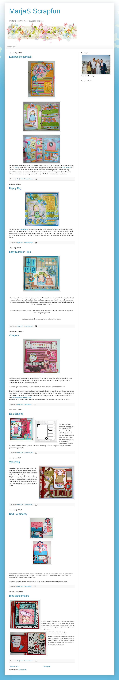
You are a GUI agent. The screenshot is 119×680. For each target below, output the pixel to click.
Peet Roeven (66, 167)
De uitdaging (16, 413)
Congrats (14, 335)
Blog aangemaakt (19, 595)
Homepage (47, 666)
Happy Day (15, 188)
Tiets (16, 167)
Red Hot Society (18, 514)
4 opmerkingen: (28, 242)
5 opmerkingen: (28, 179)
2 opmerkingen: (28, 661)
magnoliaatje (24, 229)
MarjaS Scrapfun (34, 11)
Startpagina (11, 47)
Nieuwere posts (14, 666)
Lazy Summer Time (20, 251)
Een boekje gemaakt (20, 56)
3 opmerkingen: (28, 326)
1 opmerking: (28, 404)
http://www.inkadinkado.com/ (21, 397)
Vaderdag (14, 462)
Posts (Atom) (22, 669)
